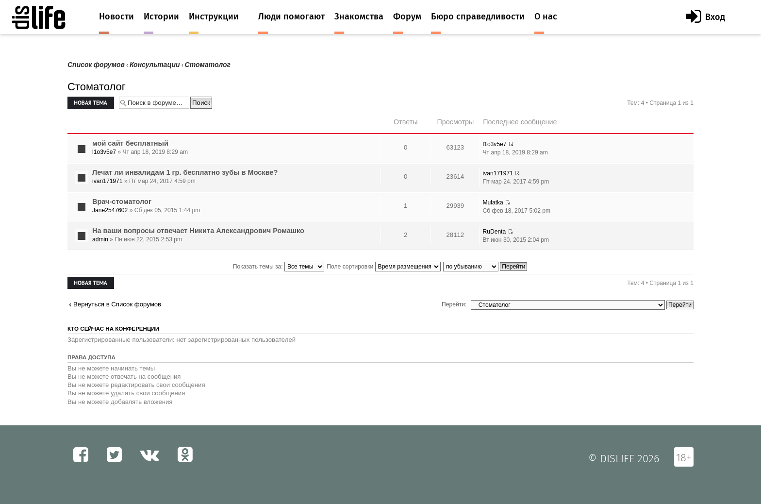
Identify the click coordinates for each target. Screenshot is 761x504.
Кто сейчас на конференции (113, 329)
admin (100, 239)
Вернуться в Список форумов (117, 304)
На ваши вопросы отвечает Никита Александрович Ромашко (198, 231)
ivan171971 (107, 181)
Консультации (155, 65)
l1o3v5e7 (104, 152)
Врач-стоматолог (121, 201)
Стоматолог (208, 65)
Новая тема (90, 103)
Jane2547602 (110, 210)
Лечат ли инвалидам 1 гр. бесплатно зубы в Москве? (185, 172)
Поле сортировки (383, 266)
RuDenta (494, 231)
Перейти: (454, 304)
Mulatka (492, 202)
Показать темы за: (278, 266)
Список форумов (96, 65)
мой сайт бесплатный (130, 143)
